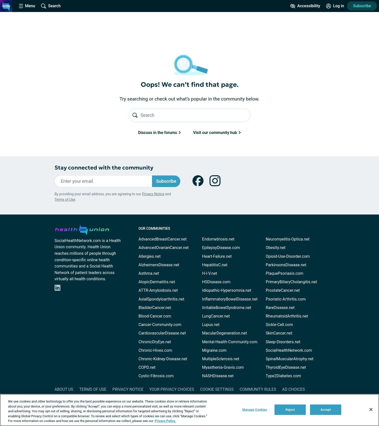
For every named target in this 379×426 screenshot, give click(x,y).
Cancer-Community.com (160, 324)
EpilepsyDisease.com (221, 247)
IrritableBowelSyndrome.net (226, 307)
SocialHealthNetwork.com (289, 350)
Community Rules (258, 389)
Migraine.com (214, 350)
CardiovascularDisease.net (162, 333)
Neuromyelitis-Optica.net (288, 239)
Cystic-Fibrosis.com (156, 376)
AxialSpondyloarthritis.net (161, 299)
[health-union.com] (82, 229)
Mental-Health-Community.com (229, 342)
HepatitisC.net (214, 264)
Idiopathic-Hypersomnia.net (226, 290)
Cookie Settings (217, 389)
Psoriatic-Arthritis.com (286, 299)
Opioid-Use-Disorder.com (288, 256)
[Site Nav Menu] (27, 6)
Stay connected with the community (103, 167)
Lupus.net (211, 324)
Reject (290, 410)
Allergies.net (149, 256)
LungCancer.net (216, 316)
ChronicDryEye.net (154, 342)
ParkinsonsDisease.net (286, 264)
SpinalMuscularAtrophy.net (290, 358)
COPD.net (147, 367)
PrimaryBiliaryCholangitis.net (291, 282)
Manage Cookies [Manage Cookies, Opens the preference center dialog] (254, 410)
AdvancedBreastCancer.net (162, 239)
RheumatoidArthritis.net (287, 316)
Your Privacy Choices (171, 389)
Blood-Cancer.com (154, 316)
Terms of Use (64, 200)
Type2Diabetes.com (283, 376)
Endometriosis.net (218, 239)
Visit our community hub (217, 132)
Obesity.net (276, 247)
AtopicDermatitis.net (156, 282)
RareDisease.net (280, 307)
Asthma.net (148, 273)
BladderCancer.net (154, 307)
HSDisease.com (216, 282)
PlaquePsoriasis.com (285, 273)
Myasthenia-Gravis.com (223, 367)
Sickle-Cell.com (279, 324)
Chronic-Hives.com (155, 350)
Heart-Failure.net (217, 256)
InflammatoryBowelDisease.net (230, 299)
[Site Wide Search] (51, 6)
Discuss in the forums (159, 132)
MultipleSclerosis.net (220, 358)
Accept (325, 410)
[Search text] (195, 115)
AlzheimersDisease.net (158, 264)
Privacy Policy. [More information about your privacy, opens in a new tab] (165, 421)
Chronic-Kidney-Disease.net (162, 358)
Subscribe (362, 6)
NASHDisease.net (218, 376)
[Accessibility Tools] (305, 6)
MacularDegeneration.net (224, 333)
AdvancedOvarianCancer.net (163, 247)
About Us (63, 389)
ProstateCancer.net (283, 290)
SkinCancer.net (279, 333)
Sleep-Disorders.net (283, 342)
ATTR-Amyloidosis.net (158, 290)
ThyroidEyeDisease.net (286, 367)
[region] (189, 410)
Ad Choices (293, 389)
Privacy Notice (153, 194)
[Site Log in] (335, 6)
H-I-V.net (209, 273)
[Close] (371, 409)
